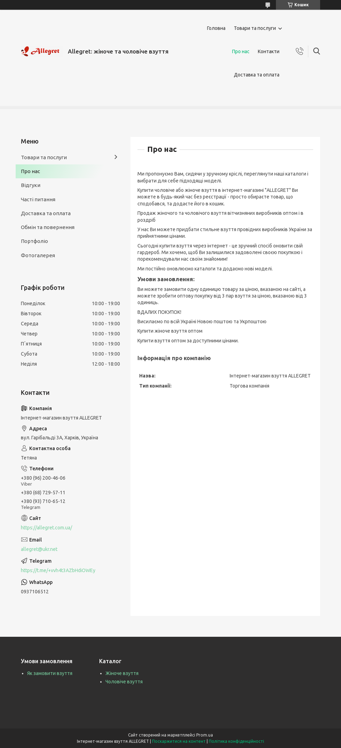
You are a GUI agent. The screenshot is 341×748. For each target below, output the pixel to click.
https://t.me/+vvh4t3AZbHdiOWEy (58, 570)
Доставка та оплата (256, 75)
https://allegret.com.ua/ (46, 527)
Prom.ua (204, 735)
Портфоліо (34, 241)
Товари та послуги (255, 28)
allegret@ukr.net (39, 549)
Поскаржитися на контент (179, 741)
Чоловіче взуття (124, 681)
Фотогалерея (38, 255)
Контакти (268, 51)
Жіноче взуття (121, 673)
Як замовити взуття (49, 673)
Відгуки (30, 185)
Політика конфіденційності (236, 741)
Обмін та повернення (47, 227)
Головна (216, 28)
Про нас (240, 51)
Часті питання (38, 199)
